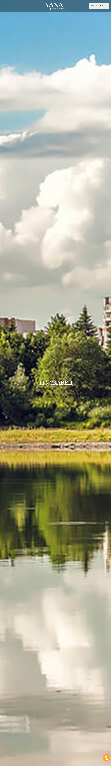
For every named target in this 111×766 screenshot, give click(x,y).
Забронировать (99, 6)
